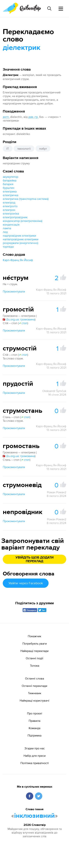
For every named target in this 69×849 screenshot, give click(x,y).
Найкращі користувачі (34, 700)
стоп (23, 323)
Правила (34, 720)
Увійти (25, 583)
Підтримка (34, 735)
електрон (9, 209)
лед (5, 231)
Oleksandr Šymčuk (54, 391)
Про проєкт (34, 713)
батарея (8, 184)
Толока (34, 665)
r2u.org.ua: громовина (19, 319)
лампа (7, 228)
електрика (10, 191)
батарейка (9, 180)
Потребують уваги (34, 643)
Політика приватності (34, 763)
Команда (34, 728)
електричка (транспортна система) (26, 198)
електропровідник (15, 217)
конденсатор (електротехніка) (22, 220)
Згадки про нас (34, 748)
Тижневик (34, 693)
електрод (9, 202)
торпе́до (8, 246)
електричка (10, 195)
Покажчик (34, 636)
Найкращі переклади (34, 650)
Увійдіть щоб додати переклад (34, 559)
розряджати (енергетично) (20, 243)
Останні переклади (34, 685)
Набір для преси (35, 755)
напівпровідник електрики (20, 239)
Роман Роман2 (56, 492)
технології (24, 148)
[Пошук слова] (49, 8)
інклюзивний (34, 816)
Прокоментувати (14, 291)
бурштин (8, 187)
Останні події (34, 658)
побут (43, 148)
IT (7, 148)
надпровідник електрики (19, 235)
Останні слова (34, 678)
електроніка (11, 213)
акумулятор (10, 176)
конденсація (11, 224)
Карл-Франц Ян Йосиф (18, 260)
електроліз (10, 206)
